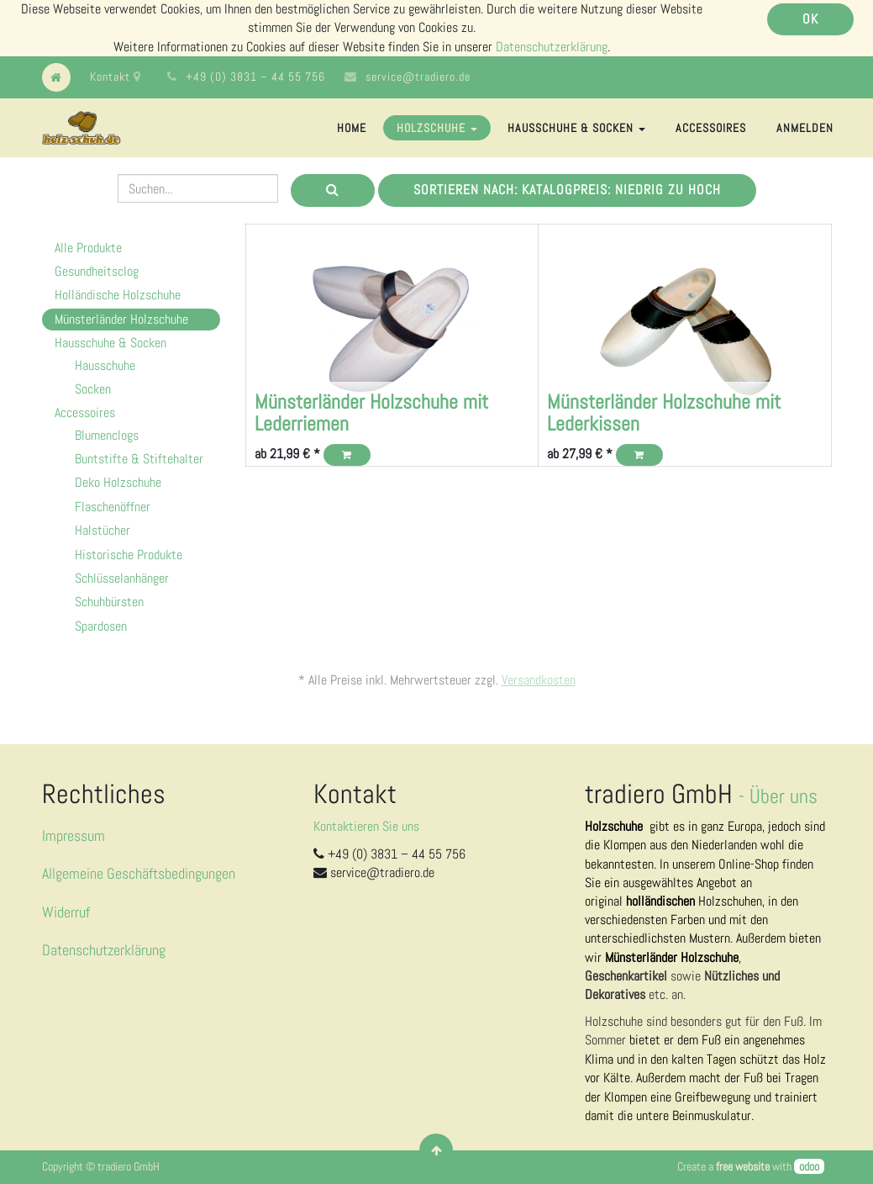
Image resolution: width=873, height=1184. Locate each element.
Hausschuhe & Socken (110, 343)
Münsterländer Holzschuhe (121, 319)
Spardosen (101, 626)
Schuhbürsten (109, 601)
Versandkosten (539, 680)
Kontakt (115, 76)
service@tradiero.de (418, 76)
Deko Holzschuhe (118, 482)
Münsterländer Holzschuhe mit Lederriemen (371, 412)
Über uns (783, 796)
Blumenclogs (107, 435)
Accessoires (85, 412)
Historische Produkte (128, 554)
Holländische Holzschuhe (118, 295)
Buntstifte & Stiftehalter (139, 459)
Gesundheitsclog (97, 271)
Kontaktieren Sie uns (366, 826)
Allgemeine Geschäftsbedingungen (138, 873)
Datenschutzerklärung (551, 47)
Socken (93, 389)
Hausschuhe (105, 365)
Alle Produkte (88, 247)
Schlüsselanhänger (122, 578)
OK (810, 19)
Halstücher (102, 530)
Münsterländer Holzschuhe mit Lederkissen (664, 412)
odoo (809, 1166)
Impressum (73, 835)
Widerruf (66, 912)
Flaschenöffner (112, 506)
